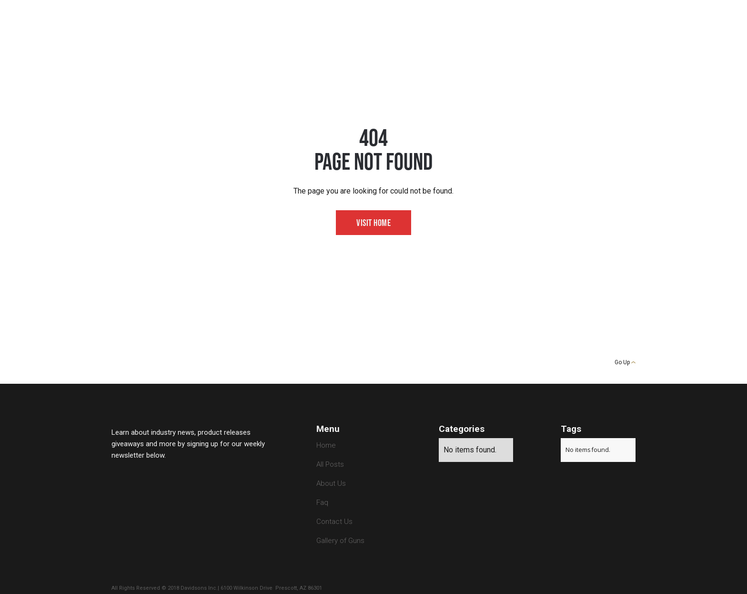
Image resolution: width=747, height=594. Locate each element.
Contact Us (334, 521)
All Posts (330, 464)
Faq (322, 502)
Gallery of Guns (340, 540)
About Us (331, 483)
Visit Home (373, 223)
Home (326, 445)
